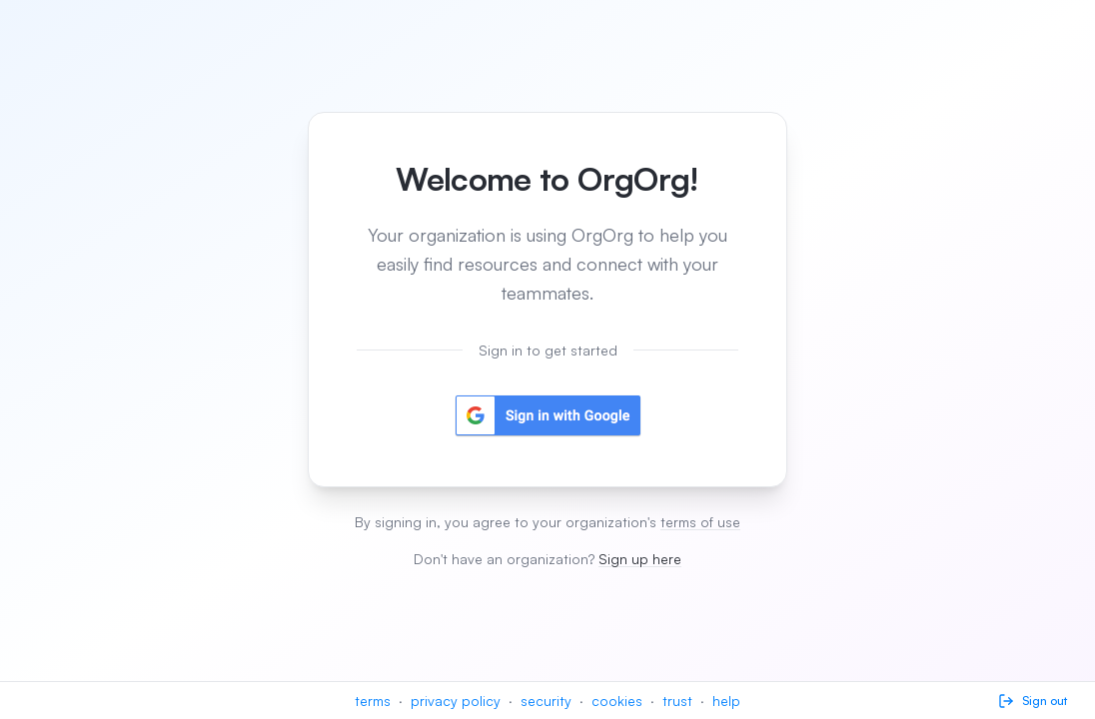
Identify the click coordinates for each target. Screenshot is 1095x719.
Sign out (1032, 701)
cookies (616, 700)
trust (677, 700)
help (726, 700)
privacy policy (456, 700)
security (546, 700)
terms (373, 700)
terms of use (700, 521)
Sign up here (639, 558)
